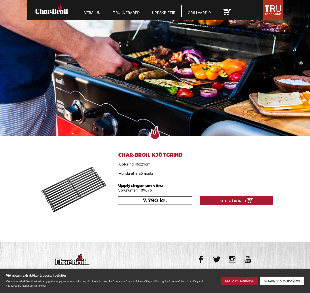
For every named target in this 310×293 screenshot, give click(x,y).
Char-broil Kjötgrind (73, 189)
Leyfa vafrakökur (239, 280)
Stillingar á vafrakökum (282, 280)
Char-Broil (52, 9)
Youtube (247, 259)
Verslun (92, 12)
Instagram (232, 259)
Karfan (227, 11)
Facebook (201, 259)
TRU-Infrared (126, 12)
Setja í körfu (233, 201)
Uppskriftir (163, 12)
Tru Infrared (273, 10)
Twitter (216, 259)
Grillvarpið (199, 12)
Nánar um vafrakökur (34, 285)
